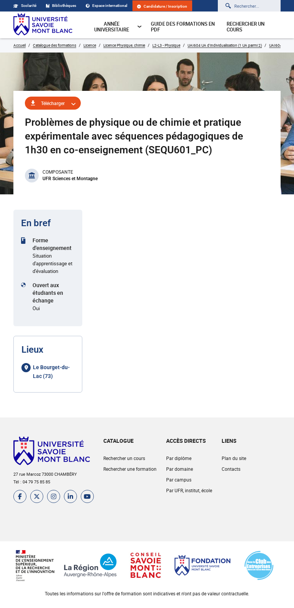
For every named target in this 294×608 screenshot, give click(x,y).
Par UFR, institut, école (189, 490)
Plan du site (234, 458)
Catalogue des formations (54, 45)
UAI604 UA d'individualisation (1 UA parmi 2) (225, 45)
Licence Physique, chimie (124, 45)
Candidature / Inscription (162, 6)
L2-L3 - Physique (166, 45)
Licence (89, 45)
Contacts (231, 469)
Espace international (106, 5)
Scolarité (24, 5)
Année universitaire (118, 26)
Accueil (19, 45)
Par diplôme (178, 458)
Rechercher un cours (246, 26)
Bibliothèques (61, 5)
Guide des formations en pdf (183, 26)
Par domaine (179, 469)
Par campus (178, 480)
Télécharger (53, 103)
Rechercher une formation (130, 469)
